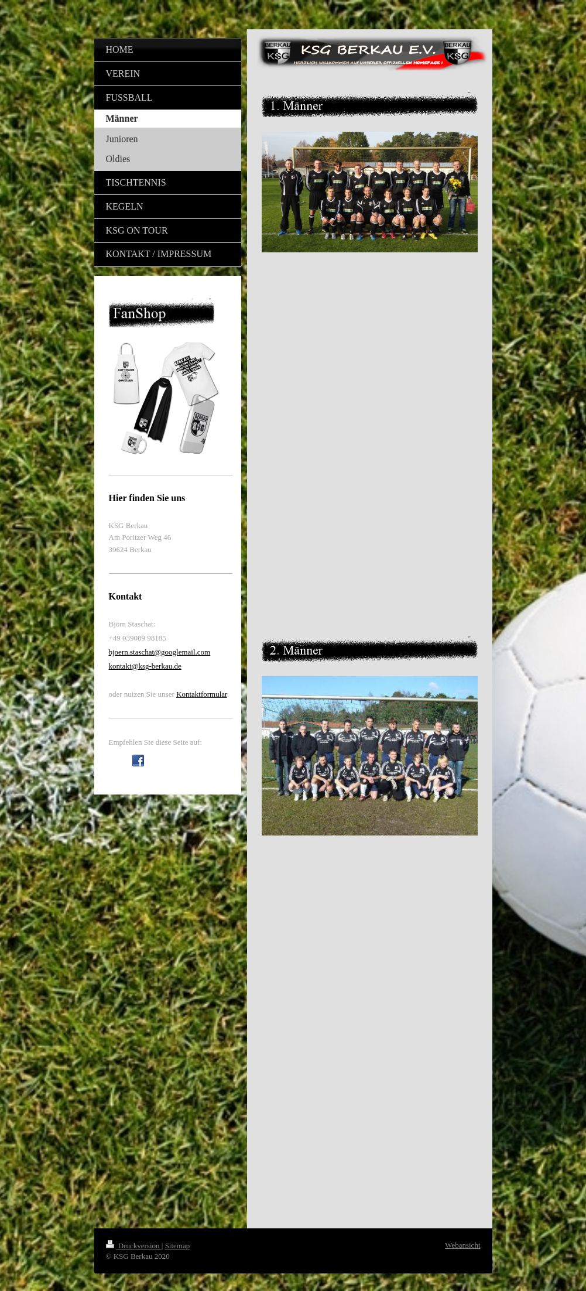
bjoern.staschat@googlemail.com (160, 652)
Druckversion (134, 1245)
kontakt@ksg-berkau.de (145, 666)
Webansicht (462, 1245)
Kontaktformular (201, 694)
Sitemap (177, 1245)
